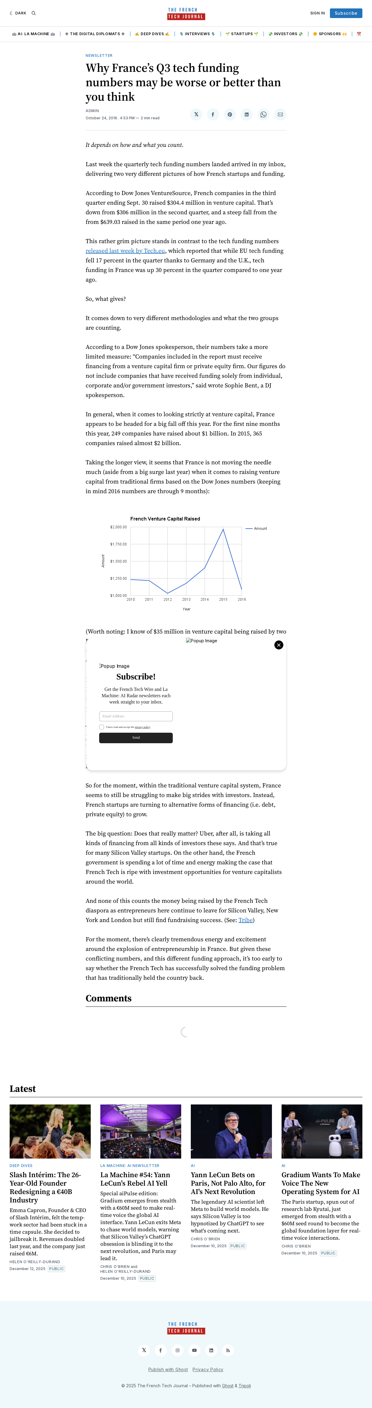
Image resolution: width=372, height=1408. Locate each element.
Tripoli (245, 1385)
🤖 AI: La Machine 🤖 (33, 34)
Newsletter (99, 55)
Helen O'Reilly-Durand (35, 1262)
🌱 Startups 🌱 (242, 34)
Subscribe (346, 13)
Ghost (227, 1385)
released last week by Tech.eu (125, 250)
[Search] (33, 13)
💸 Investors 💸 (285, 34)
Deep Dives (21, 1165)
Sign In (317, 13)
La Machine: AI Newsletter (130, 1165)
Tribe (246, 920)
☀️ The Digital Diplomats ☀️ (95, 34)
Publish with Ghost (168, 1369)
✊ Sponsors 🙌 (330, 34)
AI (193, 1165)
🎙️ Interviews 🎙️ (197, 34)
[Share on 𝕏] (196, 114)
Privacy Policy (208, 1369)
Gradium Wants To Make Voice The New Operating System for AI (321, 1183)
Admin (92, 110)
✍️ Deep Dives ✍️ (152, 34)
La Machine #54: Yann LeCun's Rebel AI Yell (135, 1179)
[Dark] (18, 13)
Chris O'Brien (115, 1266)
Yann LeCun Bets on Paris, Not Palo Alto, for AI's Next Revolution (228, 1183)
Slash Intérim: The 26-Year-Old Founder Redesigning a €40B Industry (45, 1187)
